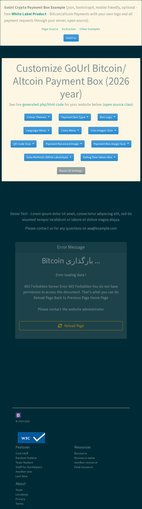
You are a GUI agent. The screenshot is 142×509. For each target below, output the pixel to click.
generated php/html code (43, 104)
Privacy (20, 499)
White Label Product (29, 14)
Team (19, 490)
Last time (22, 476)
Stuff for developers (29, 467)
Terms (20, 504)
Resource (80, 453)
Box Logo (106, 117)
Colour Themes (37, 117)
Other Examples (90, 29)
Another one (24, 472)
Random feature (26, 458)
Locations (22, 494)
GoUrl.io (71, 38)
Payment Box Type (73, 117)
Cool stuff (22, 453)
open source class (118, 104)
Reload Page (71, 325)
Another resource (85, 462)
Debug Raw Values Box (98, 157)
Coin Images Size (102, 130)
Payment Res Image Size (110, 144)
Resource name (84, 458)
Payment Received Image (63, 144)
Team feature (24, 462)
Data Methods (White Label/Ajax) (48, 157)
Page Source (50, 29)
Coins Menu (69, 130)
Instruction (69, 29)
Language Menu (36, 130)
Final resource (83, 467)
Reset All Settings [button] (71, 171)
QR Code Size (22, 144)
